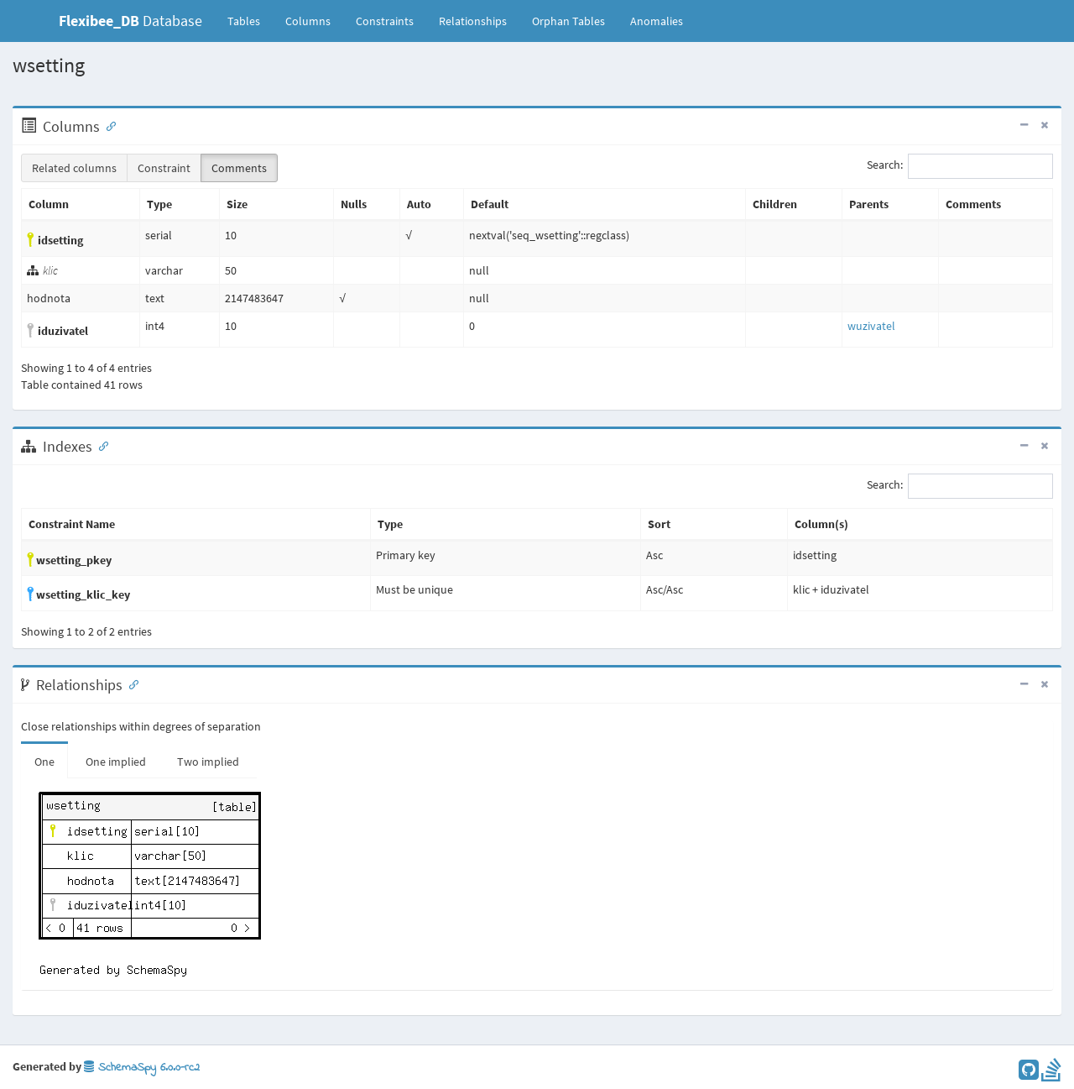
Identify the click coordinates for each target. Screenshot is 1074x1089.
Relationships (473, 21)
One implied (116, 761)
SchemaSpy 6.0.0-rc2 (142, 1067)
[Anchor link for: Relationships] (130, 683)
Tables (250, 20)
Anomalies (656, 21)
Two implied (208, 761)
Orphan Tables (568, 21)
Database (130, 20)
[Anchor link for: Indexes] (99, 445)
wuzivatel (871, 325)
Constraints (385, 21)
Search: (960, 166)
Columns (308, 21)
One (44, 761)
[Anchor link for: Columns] (107, 125)
